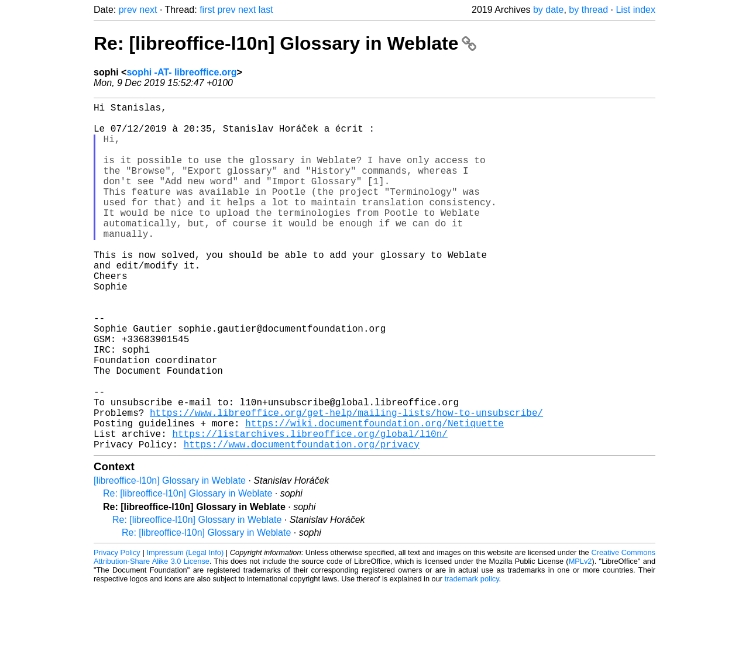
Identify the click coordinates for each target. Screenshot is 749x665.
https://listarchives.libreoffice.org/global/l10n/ (309, 508)
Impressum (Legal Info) (185, 629)
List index (635, 10)
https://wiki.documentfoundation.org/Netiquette (374, 495)
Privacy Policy (117, 629)
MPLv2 (580, 638)
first (207, 10)
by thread (588, 10)
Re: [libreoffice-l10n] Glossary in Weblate (285, 43)
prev (128, 10)
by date (548, 10)
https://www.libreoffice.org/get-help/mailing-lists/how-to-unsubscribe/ (346, 482)
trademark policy (472, 656)
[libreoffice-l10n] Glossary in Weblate (170, 558)
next (148, 10)
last (266, 10)
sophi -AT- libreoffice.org (181, 72)
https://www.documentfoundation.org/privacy (302, 521)
